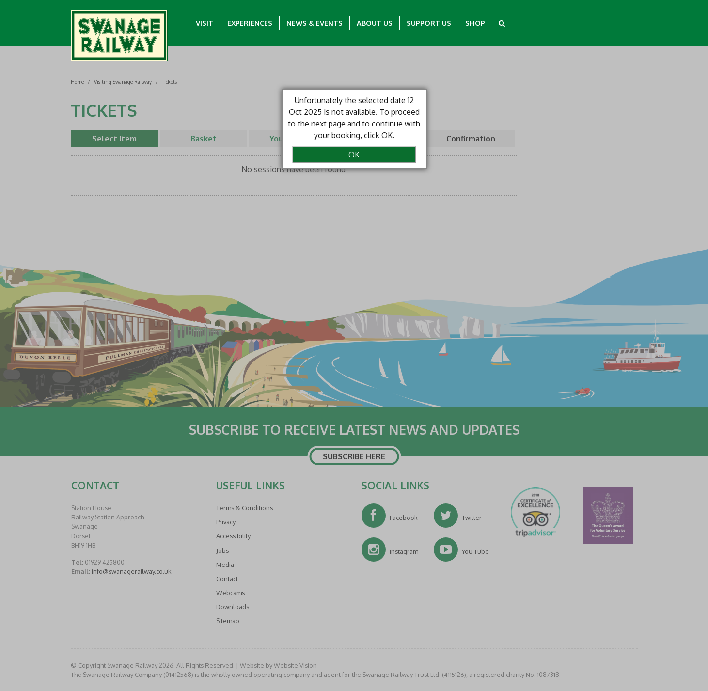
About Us (375, 22)
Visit (204, 22)
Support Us (429, 22)
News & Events (314, 22)
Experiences (249, 22)
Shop (475, 22)
